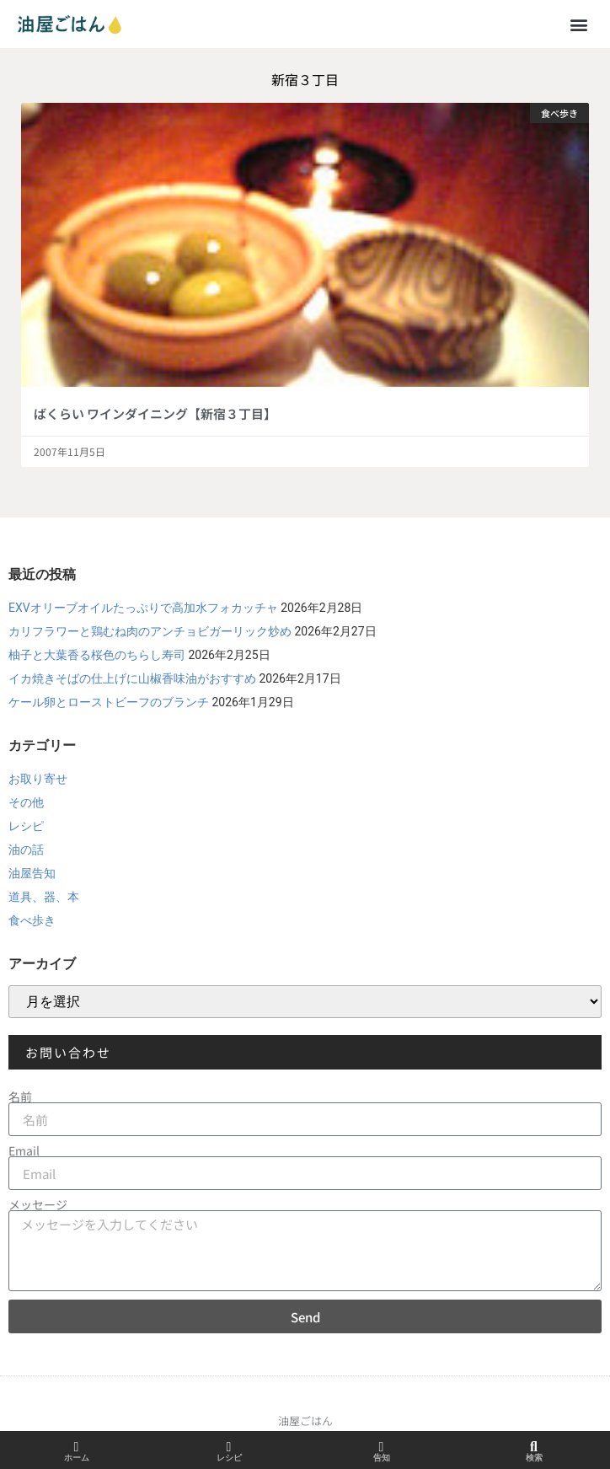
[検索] (534, 1447)
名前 (20, 1096)
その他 (26, 802)
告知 (381, 1457)
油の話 (26, 849)
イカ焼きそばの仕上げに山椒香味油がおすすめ (132, 678)
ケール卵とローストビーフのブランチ (108, 702)
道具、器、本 (43, 896)
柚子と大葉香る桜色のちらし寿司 (96, 655)
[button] (579, 24)
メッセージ (37, 1204)
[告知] (381, 1447)
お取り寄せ (37, 778)
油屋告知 (32, 873)
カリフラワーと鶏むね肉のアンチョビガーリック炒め (150, 631)
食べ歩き (32, 920)
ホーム (76, 1457)
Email (24, 1150)
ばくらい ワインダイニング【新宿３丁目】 (155, 413)
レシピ (26, 826)
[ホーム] (76, 1447)
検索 (534, 1457)
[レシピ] (229, 1447)
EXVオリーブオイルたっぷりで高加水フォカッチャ (143, 607)
